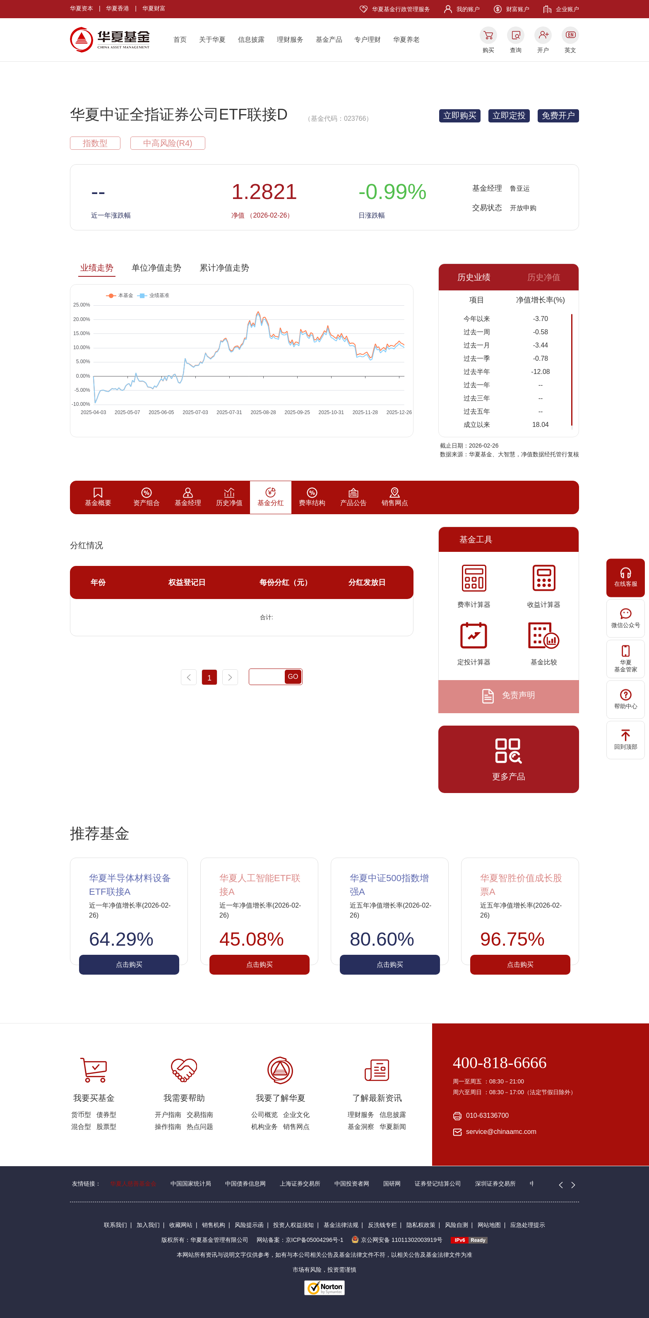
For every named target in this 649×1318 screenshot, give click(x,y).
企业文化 (296, 1114)
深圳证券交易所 (495, 1183)
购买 (488, 50)
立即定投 (509, 115)
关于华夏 (212, 39)
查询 (516, 50)
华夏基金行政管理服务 (401, 9)
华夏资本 (81, 8)
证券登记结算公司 (438, 1183)
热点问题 (200, 1126)
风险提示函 (249, 1225)
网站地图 (489, 1225)
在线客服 (625, 577)
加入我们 (148, 1225)
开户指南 (168, 1114)
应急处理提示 (527, 1225)
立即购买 (459, 115)
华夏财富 (154, 8)
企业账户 (567, 9)
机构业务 (264, 1126)
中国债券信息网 (245, 1183)
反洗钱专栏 (382, 1225)
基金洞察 (361, 1126)
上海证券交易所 (300, 1183)
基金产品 (329, 39)
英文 (570, 50)
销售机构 (213, 1225)
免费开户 (558, 115)
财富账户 (517, 9)
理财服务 (290, 39)
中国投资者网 (351, 1183)
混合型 (81, 1126)
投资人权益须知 (293, 1225)
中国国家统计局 (191, 1183)
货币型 (81, 1114)
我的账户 (468, 9)
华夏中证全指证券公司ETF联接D (179, 114)
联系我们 (115, 1225)
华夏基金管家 (625, 659)
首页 (180, 39)
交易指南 (200, 1114)
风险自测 (456, 1225)
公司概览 (264, 1114)
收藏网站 (180, 1225)
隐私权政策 (420, 1225)
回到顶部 (625, 740)
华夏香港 (117, 8)
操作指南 (168, 1126)
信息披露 (251, 39)
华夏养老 (406, 39)
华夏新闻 (393, 1126)
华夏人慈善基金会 (133, 1183)
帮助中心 (625, 699)
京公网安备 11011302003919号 (396, 1240)
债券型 (106, 1114)
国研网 (392, 1183)
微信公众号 (625, 618)
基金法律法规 (341, 1225)
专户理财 (367, 39)
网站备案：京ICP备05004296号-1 (300, 1240)
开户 (543, 50)
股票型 (106, 1126)
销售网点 (296, 1126)
